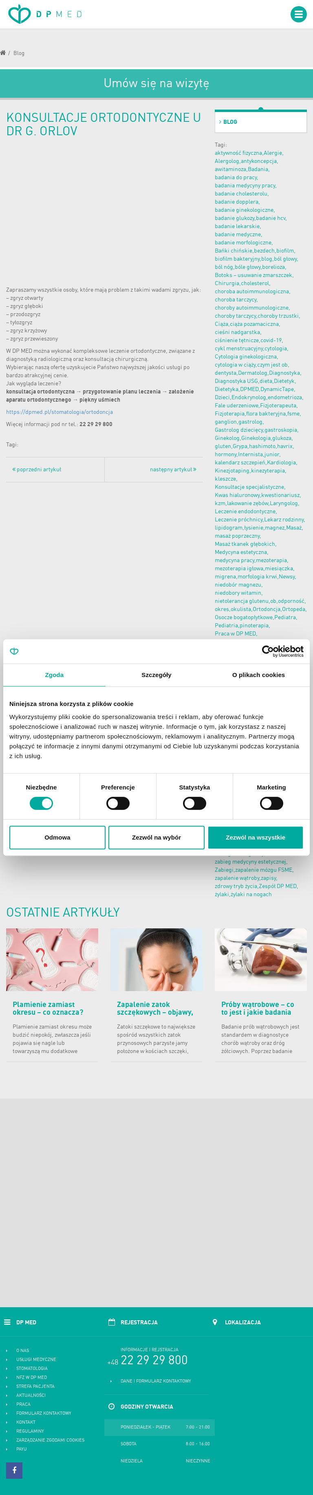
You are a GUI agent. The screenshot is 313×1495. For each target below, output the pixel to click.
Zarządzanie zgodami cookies (50, 1440)
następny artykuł (173, 469)
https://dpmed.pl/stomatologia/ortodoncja (59, 412)
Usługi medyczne (36, 1360)
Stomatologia (32, 1369)
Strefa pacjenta (35, 1387)
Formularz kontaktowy (43, 1413)
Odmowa (57, 837)
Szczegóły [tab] (156, 674)
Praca (23, 1405)
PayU (21, 1449)
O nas (22, 1351)
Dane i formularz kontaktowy (156, 1381)
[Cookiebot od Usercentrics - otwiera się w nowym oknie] (268, 651)
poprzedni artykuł (36, 469)
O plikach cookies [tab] (258, 674)
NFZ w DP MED (31, 1378)
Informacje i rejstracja (150, 1350)
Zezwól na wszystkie (255, 837)
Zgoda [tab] (54, 674)
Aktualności (31, 1396)
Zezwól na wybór (156, 837)
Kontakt (25, 1422)
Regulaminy (30, 1431)
